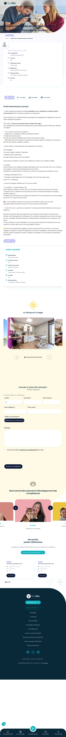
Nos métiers (46, 734)
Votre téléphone (9, 407)
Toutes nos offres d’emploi (33, 633)
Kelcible (46, 663)
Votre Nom (27, 398)
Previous (15, 508)
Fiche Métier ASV (33, 629)
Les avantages (20, 734)
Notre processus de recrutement (33, 637)
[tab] (9, 97)
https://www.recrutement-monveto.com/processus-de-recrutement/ (27, 204)
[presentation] (17, 458)
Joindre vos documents (12, 417)
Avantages (33, 612)
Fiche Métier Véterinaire (33, 625)
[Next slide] (49, 357)
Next (50, 508)
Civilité (7, 398)
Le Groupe (33, 617)
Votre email (32, 407)
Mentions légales (26, 659)
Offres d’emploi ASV (33, 645)
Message (7, 428)
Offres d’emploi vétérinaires (33, 641)
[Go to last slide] (16, 357)
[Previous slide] (50, 582)
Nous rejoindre (58, 734)
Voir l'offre (11, 575)
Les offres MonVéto (33, 734)
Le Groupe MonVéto (8, 734)
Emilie (33, 525)
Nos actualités (33, 621)
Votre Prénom (47, 398)
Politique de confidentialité (37, 659)
